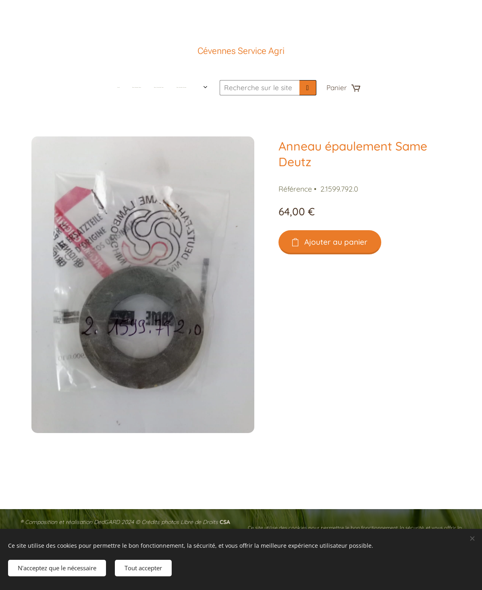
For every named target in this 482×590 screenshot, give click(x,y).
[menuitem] (126, 88)
